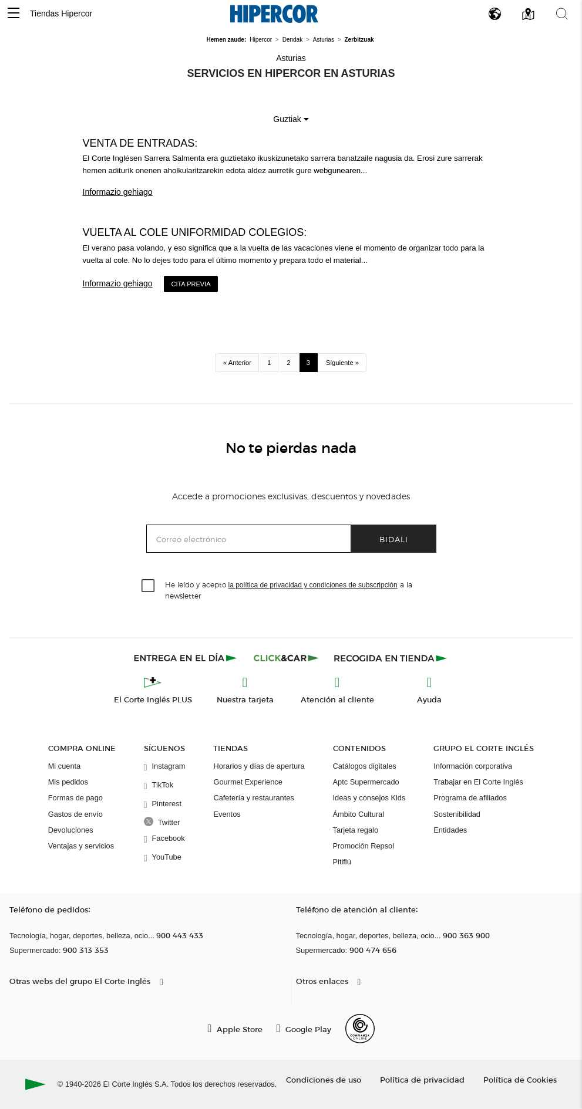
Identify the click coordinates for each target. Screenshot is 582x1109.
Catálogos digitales (364, 766)
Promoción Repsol (364, 845)
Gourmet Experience (247, 781)
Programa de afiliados (469, 797)
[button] (13, 14)
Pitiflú (342, 861)
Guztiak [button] (290, 119)
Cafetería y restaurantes (253, 797)
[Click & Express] (186, 657)
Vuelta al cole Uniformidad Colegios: (195, 232)
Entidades (450, 830)
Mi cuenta (64, 766)
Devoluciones (70, 830)
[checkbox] (149, 586)
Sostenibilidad (456, 814)
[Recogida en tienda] (390, 657)
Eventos (226, 814)
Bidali (393, 539)
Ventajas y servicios (81, 845)
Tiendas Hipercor (61, 13)
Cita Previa (190, 284)
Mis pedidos (68, 781)
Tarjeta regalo (356, 830)
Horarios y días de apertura (258, 766)
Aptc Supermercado (366, 781)
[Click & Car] (286, 657)
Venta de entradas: (140, 143)
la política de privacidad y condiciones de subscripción (313, 585)
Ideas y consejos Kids (369, 797)
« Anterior (237, 362)
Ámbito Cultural (358, 814)
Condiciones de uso (323, 1079)
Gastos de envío (75, 814)
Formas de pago (75, 797)
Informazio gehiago (118, 192)
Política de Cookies (520, 1079)
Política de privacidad (422, 1079)
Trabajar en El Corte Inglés (478, 781)
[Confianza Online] (360, 1028)
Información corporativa (472, 766)
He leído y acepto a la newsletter (288, 589)
